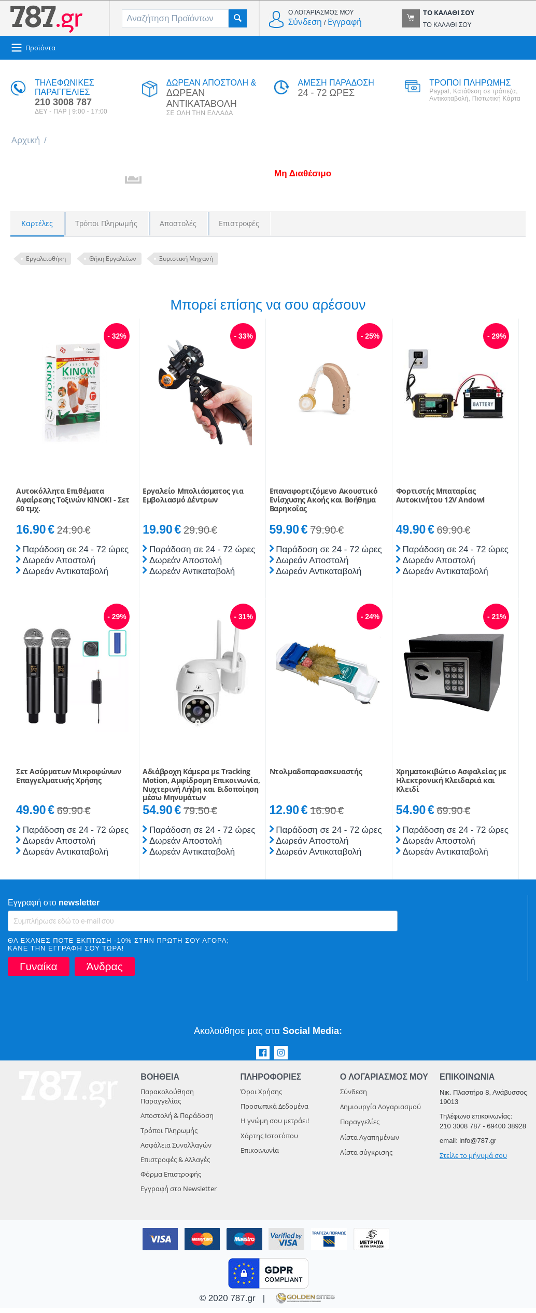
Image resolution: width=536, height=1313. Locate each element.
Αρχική (25, 140)
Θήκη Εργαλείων (112, 258)
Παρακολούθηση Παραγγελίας (167, 1101)
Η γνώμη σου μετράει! (275, 1125)
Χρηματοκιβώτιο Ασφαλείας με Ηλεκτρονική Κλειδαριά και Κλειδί (451, 786)
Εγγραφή (345, 21)
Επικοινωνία (260, 1155)
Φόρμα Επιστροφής (170, 1179)
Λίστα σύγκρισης (366, 1157)
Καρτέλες (37, 223)
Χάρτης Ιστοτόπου (269, 1141)
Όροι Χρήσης (261, 1096)
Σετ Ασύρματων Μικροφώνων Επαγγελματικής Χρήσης (68, 781)
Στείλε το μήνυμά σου (473, 1160)
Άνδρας (105, 971)
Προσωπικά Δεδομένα (274, 1111)
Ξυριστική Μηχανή (186, 258)
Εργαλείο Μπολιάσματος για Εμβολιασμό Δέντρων (193, 501)
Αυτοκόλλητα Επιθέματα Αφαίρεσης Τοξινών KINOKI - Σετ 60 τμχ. (73, 505)
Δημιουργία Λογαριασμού (380, 1111)
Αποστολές (178, 223)
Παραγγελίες (359, 1127)
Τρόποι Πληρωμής (106, 223)
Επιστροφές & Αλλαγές (175, 1164)
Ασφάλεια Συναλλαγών (175, 1150)
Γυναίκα (39, 971)
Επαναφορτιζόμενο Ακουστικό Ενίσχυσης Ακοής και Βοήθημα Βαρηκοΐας (324, 505)
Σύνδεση (305, 21)
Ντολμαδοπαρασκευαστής (316, 777)
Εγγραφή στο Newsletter (178, 1193)
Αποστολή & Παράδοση (177, 1120)
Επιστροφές (239, 223)
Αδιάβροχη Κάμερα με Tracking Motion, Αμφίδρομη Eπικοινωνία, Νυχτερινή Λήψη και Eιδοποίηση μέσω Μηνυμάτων (201, 790)
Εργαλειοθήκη (46, 258)
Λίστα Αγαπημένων (369, 1142)
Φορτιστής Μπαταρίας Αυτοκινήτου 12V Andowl (440, 501)
